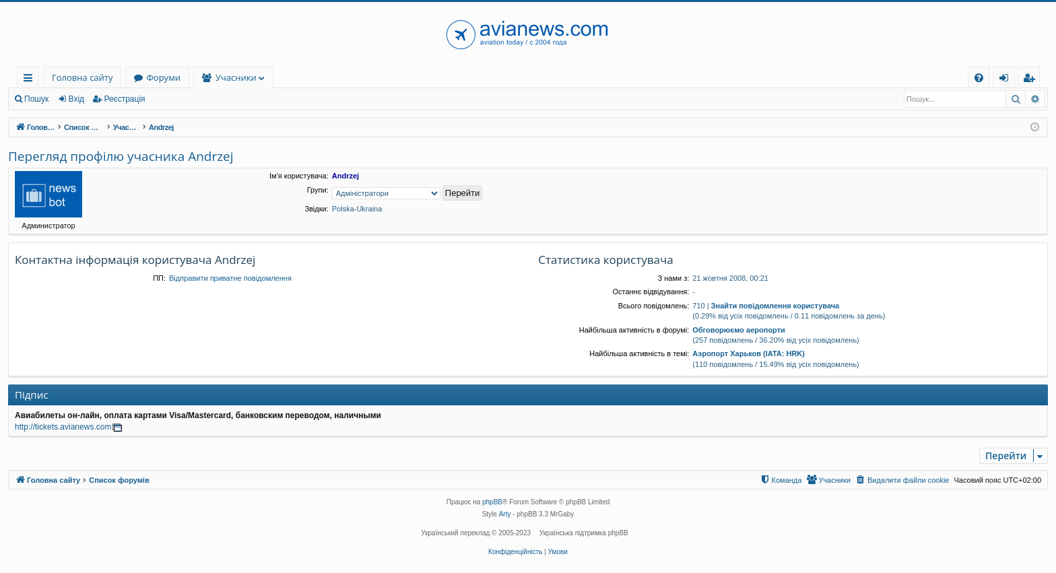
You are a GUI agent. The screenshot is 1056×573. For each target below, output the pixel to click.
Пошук (36, 99)
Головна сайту (82, 77)
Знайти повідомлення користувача (775, 306)
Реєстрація (124, 99)
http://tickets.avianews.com (63, 427)
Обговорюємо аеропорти (738, 330)
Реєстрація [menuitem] (1031, 79)
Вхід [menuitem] (1008, 79)
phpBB (492, 502)
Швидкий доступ (30, 79)
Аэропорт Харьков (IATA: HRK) (748, 353)
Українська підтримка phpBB (583, 533)
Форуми (163, 77)
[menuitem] (978, 77)
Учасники (236, 77)
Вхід (77, 99)
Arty (505, 514)
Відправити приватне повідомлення (230, 278)
